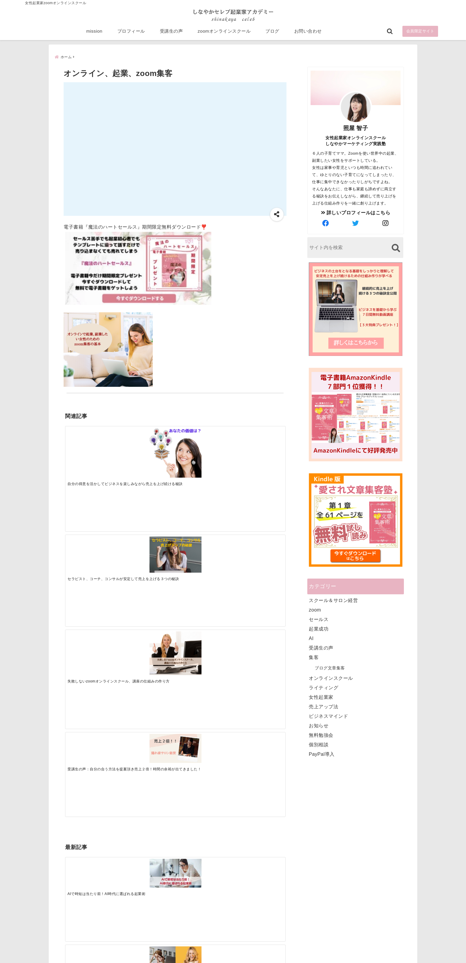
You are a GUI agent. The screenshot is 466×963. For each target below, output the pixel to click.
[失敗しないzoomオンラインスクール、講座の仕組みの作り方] (202, 446)
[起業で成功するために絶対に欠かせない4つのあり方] (202, 534)
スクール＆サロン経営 (333, 600)
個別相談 (318, 744)
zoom (315, 609)
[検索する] (395, 247)
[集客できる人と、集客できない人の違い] (147, 534)
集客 (314, 657)
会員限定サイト (420, 33)
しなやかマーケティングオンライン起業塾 (218, 957)
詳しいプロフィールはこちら (356, 212)
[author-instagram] (386, 223)
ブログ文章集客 (330, 667)
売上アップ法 (323, 706)
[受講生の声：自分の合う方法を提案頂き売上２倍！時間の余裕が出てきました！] (257, 440)
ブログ (272, 33)
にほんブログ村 (314, 920)
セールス (318, 619)
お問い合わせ (308, 33)
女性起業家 (321, 696)
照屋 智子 (355, 128)
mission (94, 33)
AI (311, 638)
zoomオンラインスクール (224, 33)
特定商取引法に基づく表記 (206, 949)
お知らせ (318, 725)
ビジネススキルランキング (324, 893)
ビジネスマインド (328, 715)
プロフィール (131, 33)
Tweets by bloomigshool (205, 812)
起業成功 (318, 628)
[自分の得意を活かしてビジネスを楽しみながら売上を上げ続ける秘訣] (92, 449)
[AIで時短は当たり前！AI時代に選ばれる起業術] (92, 534)
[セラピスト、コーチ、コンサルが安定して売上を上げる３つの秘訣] (147, 443)
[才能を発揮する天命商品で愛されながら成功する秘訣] (257, 534)
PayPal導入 (322, 753)
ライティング (323, 687)
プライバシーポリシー (265, 949)
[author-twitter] (356, 223)
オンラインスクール (331, 677)
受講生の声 (171, 33)
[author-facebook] (326, 223)
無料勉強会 (321, 734)
